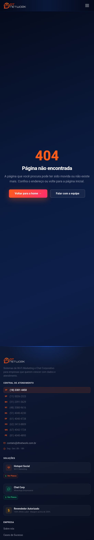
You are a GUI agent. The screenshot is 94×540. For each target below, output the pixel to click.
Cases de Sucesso (13, 535)
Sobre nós (8, 528)
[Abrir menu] (87, 5)
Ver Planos (10, 476)
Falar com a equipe (67, 193)
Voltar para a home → (28, 193)
